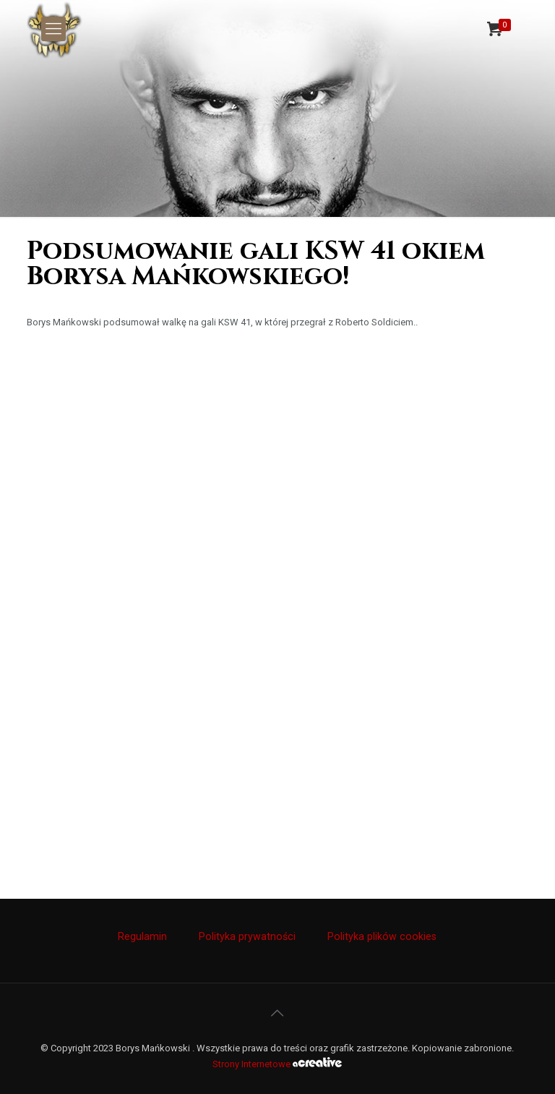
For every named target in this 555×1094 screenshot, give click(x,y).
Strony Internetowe (277, 1064)
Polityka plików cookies (381, 936)
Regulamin (142, 936)
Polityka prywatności (247, 936)
